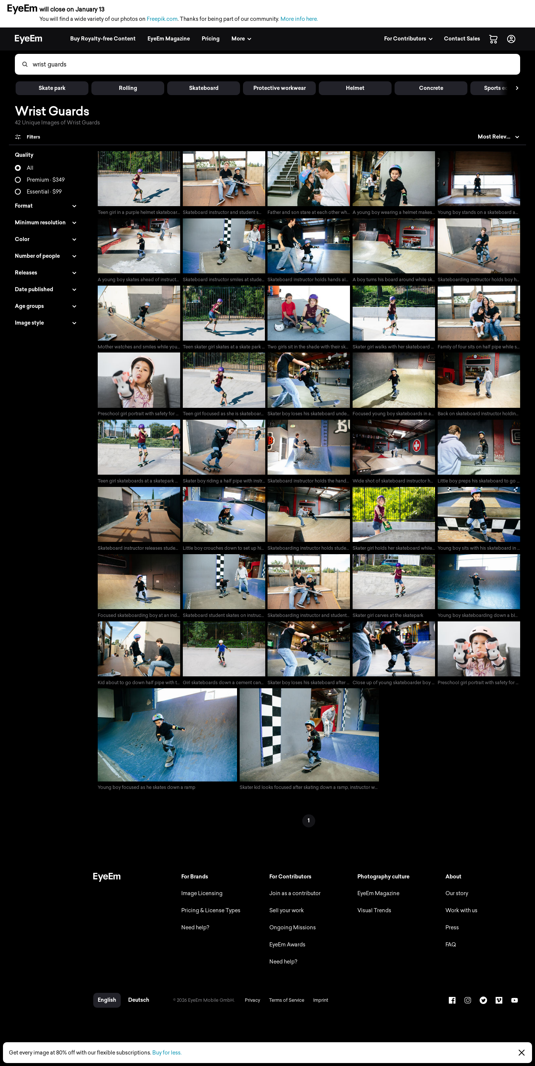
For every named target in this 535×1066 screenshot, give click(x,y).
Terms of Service (284, 1003)
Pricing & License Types (208, 913)
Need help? (193, 930)
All (30, 168)
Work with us (461, 913)
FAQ (450, 948)
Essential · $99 (44, 192)
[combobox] (276, 64)
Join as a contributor (293, 896)
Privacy (249, 1003)
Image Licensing (199, 896)
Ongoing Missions (291, 930)
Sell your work (285, 913)
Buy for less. (167, 1053)
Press (451, 930)
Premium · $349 (46, 180)
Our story (456, 896)
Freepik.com (162, 19)
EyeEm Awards (286, 948)
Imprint (318, 1003)
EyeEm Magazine (377, 896)
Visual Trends (373, 913)
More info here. (299, 19)
